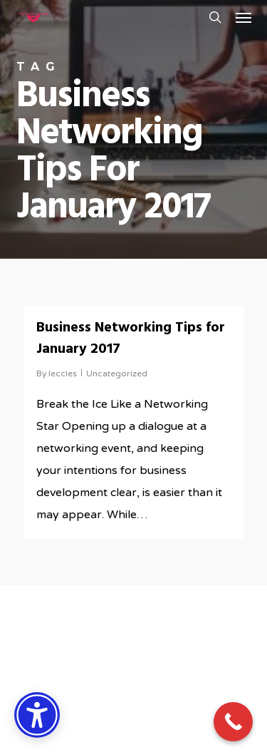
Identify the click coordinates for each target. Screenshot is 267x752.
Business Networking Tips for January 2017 (130, 338)
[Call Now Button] (233, 721)
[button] (243, 17)
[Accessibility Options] (37, 715)
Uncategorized (116, 373)
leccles (62, 373)
